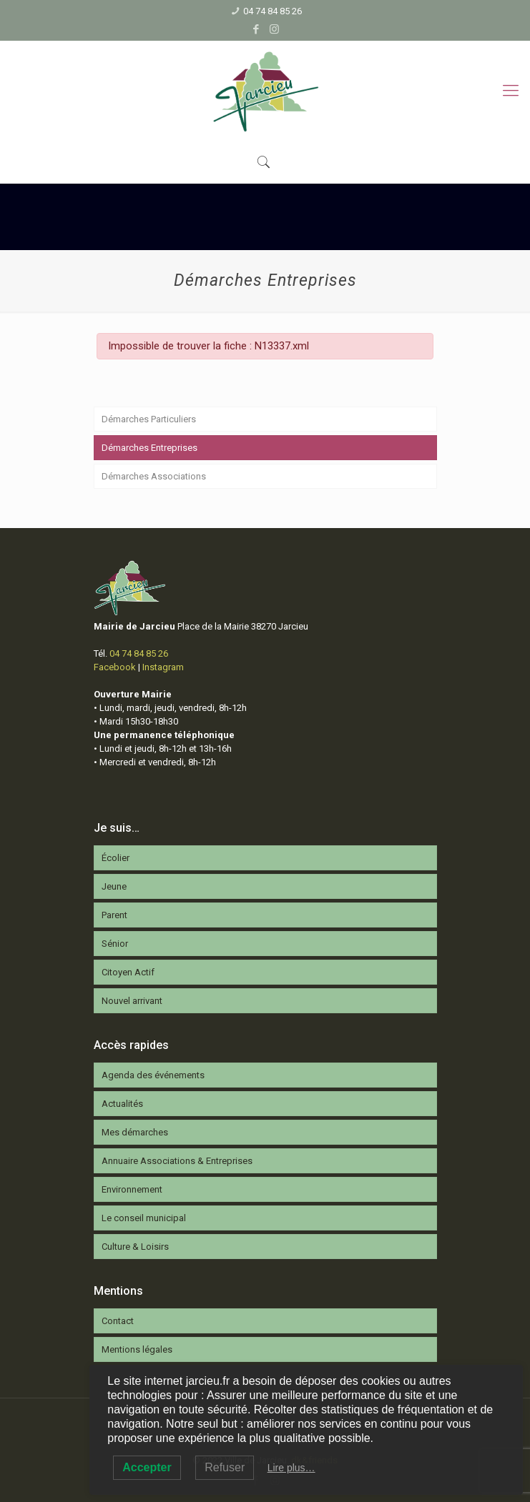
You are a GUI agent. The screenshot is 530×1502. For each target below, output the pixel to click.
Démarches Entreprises (149, 447)
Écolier (115, 857)
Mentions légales (137, 1349)
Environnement (132, 1189)
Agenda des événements (153, 1075)
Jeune (114, 886)
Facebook (115, 667)
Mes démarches (135, 1132)
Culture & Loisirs (135, 1246)
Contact (118, 1321)
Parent (114, 915)
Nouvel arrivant (132, 1000)
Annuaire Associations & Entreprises (177, 1160)
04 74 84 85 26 (272, 11)
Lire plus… (291, 1467)
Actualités (122, 1103)
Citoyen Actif (128, 972)
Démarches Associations (154, 476)
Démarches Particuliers (149, 419)
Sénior (115, 943)
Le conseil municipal (144, 1218)
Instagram (163, 667)
